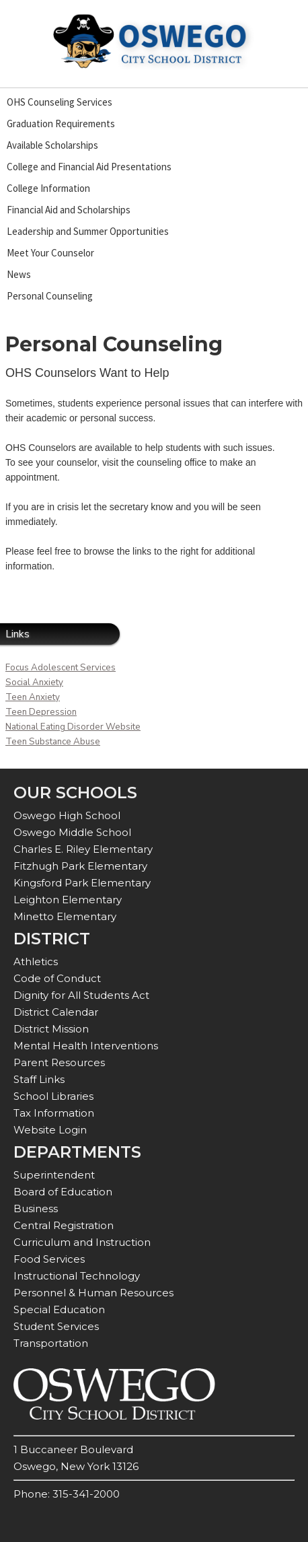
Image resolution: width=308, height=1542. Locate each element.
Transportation (50, 1343)
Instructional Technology (76, 1275)
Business (35, 1208)
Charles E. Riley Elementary (83, 849)
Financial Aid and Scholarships (68, 209)
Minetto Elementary (64, 916)
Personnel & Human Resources (93, 1292)
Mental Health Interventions (85, 1045)
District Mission (51, 1028)
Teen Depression (41, 712)
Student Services (56, 1326)
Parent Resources (59, 1062)
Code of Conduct (57, 978)
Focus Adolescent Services (60, 668)
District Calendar (55, 1012)
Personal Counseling (50, 295)
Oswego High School (66, 815)
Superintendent (54, 1174)
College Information (48, 188)
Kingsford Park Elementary (82, 882)
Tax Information (53, 1113)
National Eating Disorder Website (73, 727)
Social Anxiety (34, 682)
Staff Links (39, 1079)
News (19, 274)
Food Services (49, 1259)
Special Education (59, 1309)
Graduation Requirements (61, 123)
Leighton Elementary (67, 899)
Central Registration (63, 1225)
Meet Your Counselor (50, 252)
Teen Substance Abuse (52, 742)
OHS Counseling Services (59, 102)
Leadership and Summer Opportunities (88, 231)
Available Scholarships (52, 145)
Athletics (35, 961)
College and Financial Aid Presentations (89, 166)
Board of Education (62, 1191)
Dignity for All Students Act (81, 995)
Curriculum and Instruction (82, 1242)
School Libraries (53, 1096)
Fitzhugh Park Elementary (80, 866)
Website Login (50, 1129)
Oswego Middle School (72, 832)
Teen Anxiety (32, 697)
